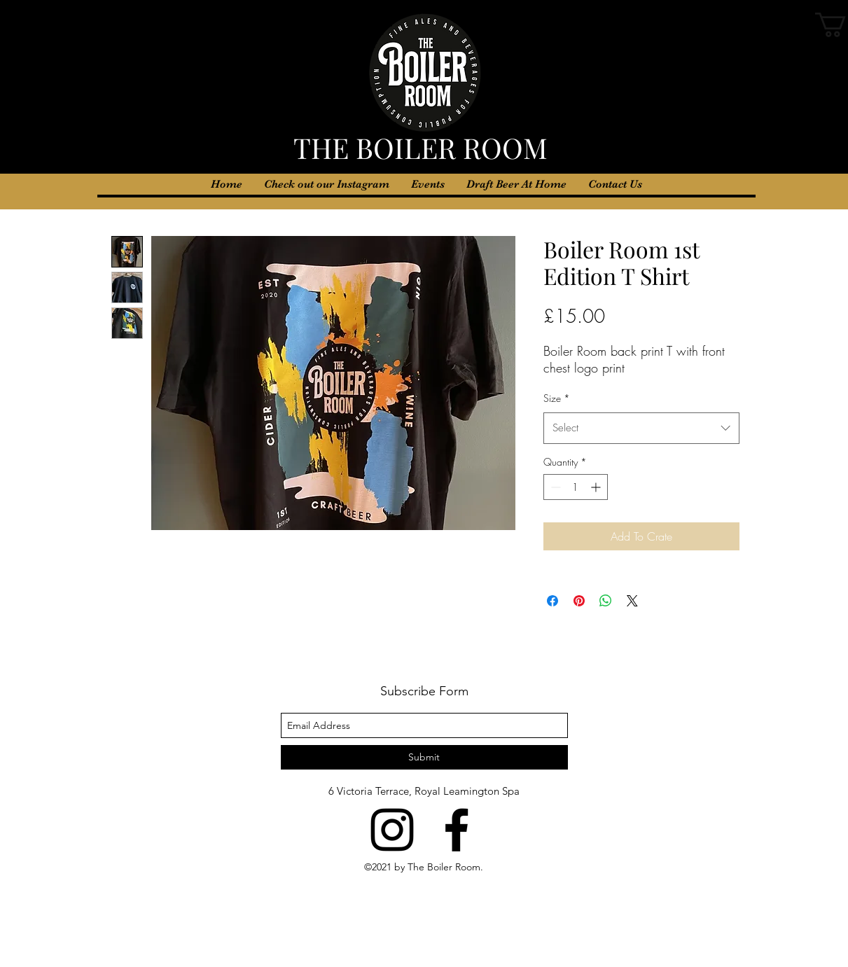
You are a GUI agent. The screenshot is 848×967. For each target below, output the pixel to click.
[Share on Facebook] (552, 600)
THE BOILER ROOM (424, 147)
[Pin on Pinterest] (579, 600)
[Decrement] (554, 487)
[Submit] (424, 757)
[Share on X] (632, 600)
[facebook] (456, 829)
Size (556, 398)
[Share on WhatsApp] (605, 600)
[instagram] (392, 829)
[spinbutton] (575, 487)
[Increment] (597, 487)
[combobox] (641, 427)
